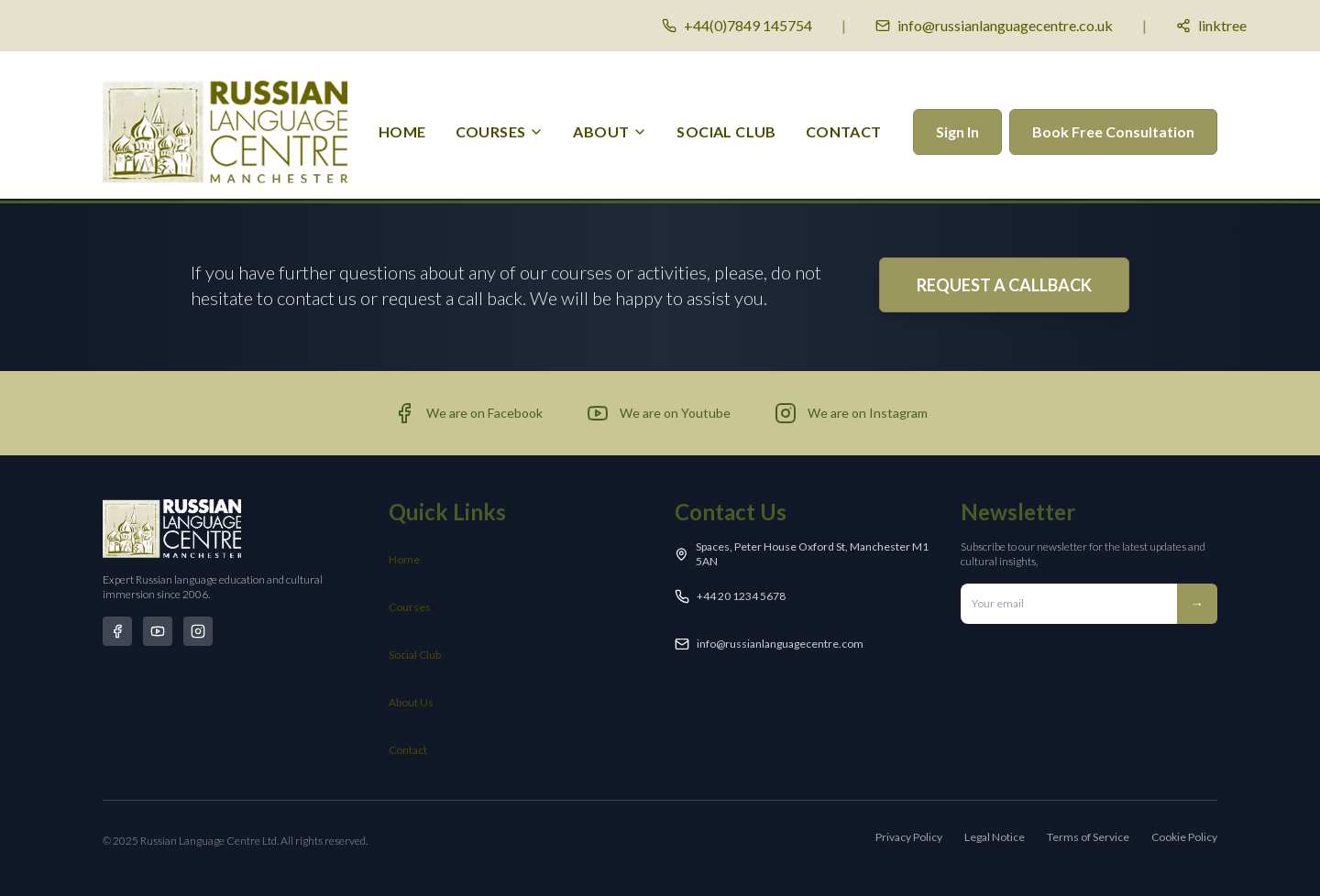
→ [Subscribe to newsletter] (1197, 603)
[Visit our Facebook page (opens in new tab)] (468, 413)
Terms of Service (1088, 837)
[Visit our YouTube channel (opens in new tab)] (659, 413)
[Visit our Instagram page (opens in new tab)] (851, 413)
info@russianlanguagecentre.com (780, 643)
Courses (410, 607)
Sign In (957, 131)
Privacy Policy (908, 837)
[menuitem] (500, 132)
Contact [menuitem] (844, 131)
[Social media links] (1211, 26)
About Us (411, 702)
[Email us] (994, 26)
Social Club (415, 654)
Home (404, 559)
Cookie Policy (1184, 837)
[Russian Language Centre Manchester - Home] (225, 132)
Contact (408, 750)
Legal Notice (994, 837)
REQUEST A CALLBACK (1004, 285)
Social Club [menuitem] (726, 131)
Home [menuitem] (402, 131)
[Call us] (737, 26)
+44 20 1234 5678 (741, 596)
